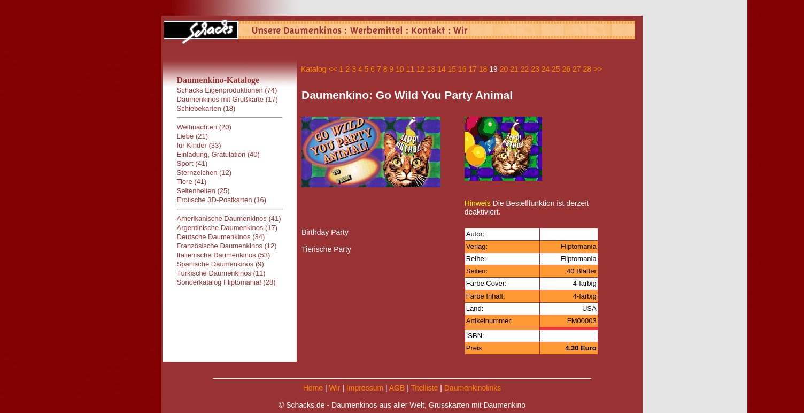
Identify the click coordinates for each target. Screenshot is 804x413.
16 (462, 69)
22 (525, 69)
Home (313, 388)
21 (514, 69)
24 (546, 69)
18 (483, 69)
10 (400, 69)
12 (420, 69)
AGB (397, 388)
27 (577, 69)
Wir (334, 388)
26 (566, 69)
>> (597, 69)
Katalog (313, 69)
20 (504, 69)
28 (587, 69)
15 (451, 69)
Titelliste (424, 388)
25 (556, 69)
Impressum (364, 388)
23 (535, 69)
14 (441, 69)
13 (431, 69)
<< (332, 69)
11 (410, 69)
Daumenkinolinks (472, 388)
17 (472, 69)
